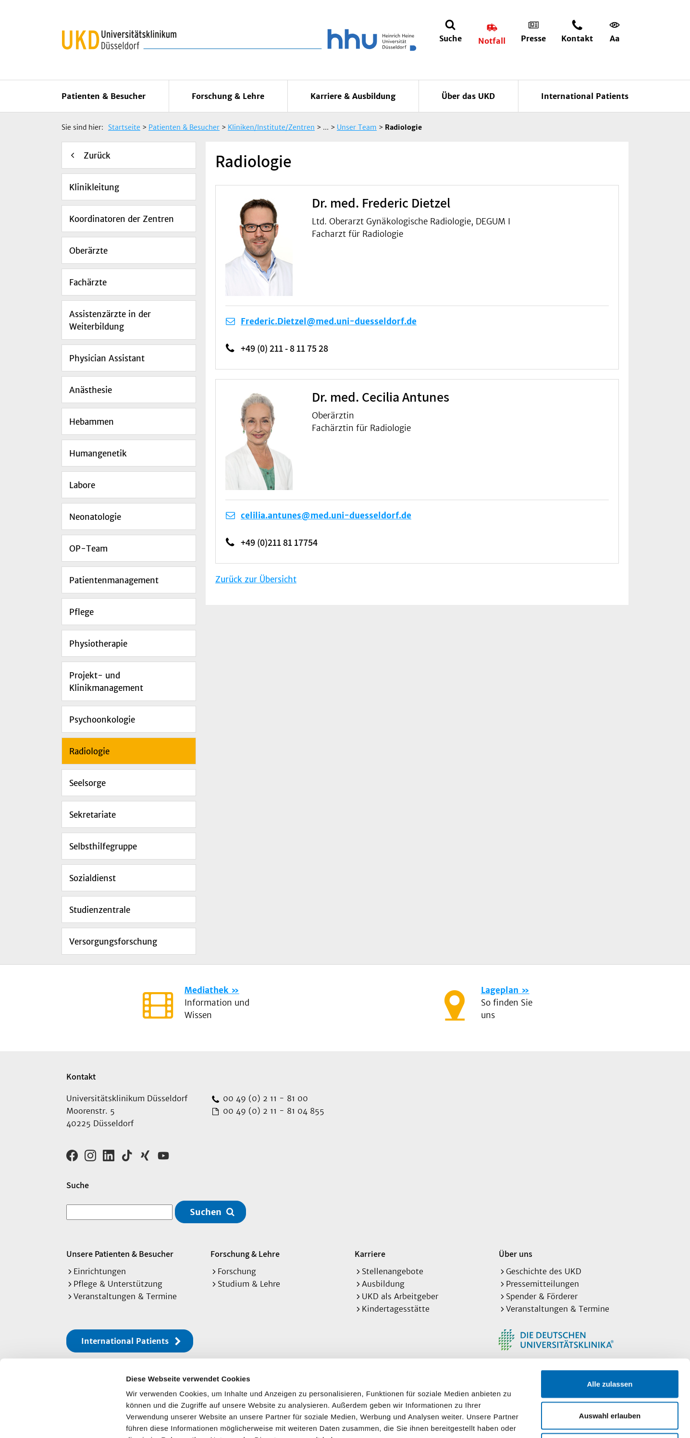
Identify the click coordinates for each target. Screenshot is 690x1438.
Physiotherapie (98, 644)
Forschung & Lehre (228, 96)
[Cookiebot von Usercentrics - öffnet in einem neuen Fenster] (62, 1419)
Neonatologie (95, 517)
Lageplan (499, 990)
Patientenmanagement (114, 580)
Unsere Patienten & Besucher (119, 1253)
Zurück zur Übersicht (255, 579)
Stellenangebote (392, 1271)
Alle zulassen (609, 1312)
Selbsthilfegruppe (103, 846)
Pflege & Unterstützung (118, 1284)
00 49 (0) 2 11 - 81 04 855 (272, 1111)
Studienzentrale (99, 910)
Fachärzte (88, 282)
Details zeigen (511, 1419)
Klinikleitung (94, 187)
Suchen (206, 1211)
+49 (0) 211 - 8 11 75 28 (284, 348)
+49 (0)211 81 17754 (279, 542)
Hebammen (91, 422)
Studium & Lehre (249, 1284)
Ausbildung (383, 1284)
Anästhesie (90, 390)
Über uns (515, 1253)
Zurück (97, 155)
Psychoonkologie (102, 719)
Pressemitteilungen (542, 1284)
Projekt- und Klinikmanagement (106, 681)
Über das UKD (468, 96)
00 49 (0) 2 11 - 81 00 (264, 1098)
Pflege (81, 612)
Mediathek (206, 990)
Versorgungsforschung (113, 941)
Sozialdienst (92, 878)
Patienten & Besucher (104, 96)
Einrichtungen (100, 1271)
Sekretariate (92, 815)
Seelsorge (87, 783)
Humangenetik (98, 453)
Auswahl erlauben (610, 1344)
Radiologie (89, 751)
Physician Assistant (107, 358)
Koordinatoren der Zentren (121, 219)
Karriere (370, 1253)
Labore (82, 485)
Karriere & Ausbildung (352, 96)
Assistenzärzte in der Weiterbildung (110, 320)
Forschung (237, 1271)
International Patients (584, 96)
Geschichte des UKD (543, 1271)
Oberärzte (88, 251)
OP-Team (88, 548)
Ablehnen (609, 1375)
